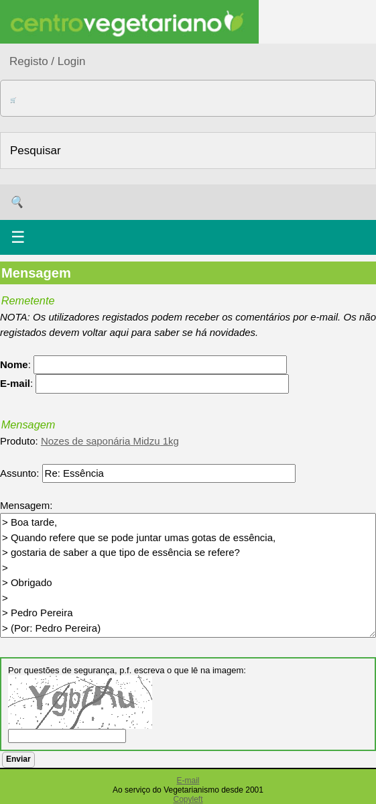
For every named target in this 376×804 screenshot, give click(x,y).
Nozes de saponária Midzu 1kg (110, 441)
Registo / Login (47, 61)
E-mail (187, 780)
